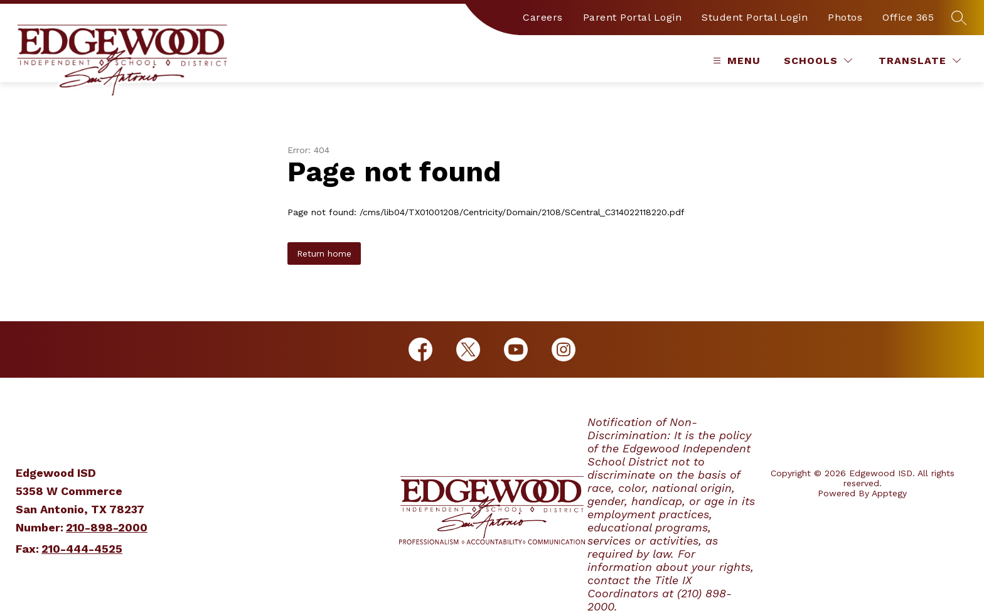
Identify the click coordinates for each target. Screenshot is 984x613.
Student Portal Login (755, 17)
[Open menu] (735, 60)
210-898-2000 (106, 527)
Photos (845, 17)
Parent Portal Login (632, 17)
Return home (324, 253)
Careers (543, 17)
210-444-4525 (81, 548)
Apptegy (889, 493)
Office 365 (908, 17)
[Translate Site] (919, 60)
